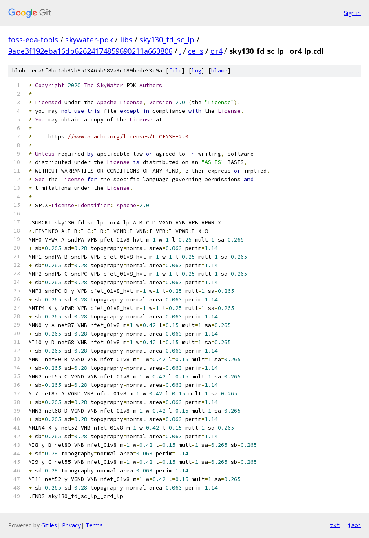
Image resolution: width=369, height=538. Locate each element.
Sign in (352, 13)
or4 (216, 51)
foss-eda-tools (33, 39)
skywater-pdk (89, 39)
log (196, 70)
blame (219, 70)
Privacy (71, 525)
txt (335, 525)
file (175, 70)
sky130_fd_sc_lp (166, 39)
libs (126, 39)
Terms (94, 525)
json (354, 525)
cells (195, 51)
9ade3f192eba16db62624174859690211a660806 (90, 51)
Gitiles (49, 525)
